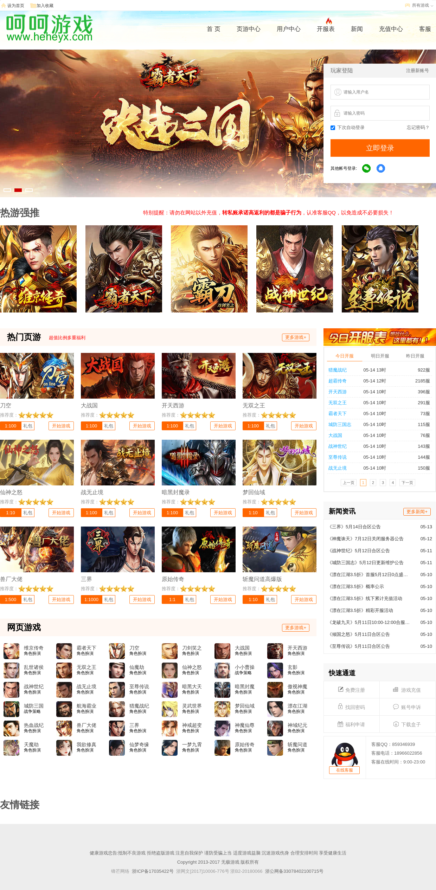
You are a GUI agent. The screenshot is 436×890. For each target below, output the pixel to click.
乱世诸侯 (34, 667)
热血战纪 (34, 725)
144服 (421, 457)
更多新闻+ (417, 511)
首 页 (213, 29)
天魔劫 (31, 744)
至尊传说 (337, 457)
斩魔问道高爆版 (297, 745)
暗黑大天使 (192, 687)
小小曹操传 (245, 667)
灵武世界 (192, 706)
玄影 (292, 667)
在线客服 (344, 770)
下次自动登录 (348, 127)
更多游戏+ (295, 337)
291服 (421, 402)
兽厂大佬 (86, 725)
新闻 (357, 29)
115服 (421, 424)
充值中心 (391, 29)
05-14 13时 (375, 370)
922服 (421, 370)
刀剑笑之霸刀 (192, 648)
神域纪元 (297, 725)
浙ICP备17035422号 (153, 871)
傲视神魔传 (297, 687)
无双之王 (337, 402)
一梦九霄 (192, 744)
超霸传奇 (337, 380)
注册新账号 (417, 70)
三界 (134, 725)
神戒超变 (192, 725)
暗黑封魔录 (245, 687)
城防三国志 (339, 424)
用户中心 (289, 29)
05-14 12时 (375, 380)
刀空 (134, 648)
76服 (422, 435)
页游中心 (249, 29)
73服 (422, 413)
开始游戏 (61, 425)
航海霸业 (86, 706)
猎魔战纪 (337, 370)
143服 (421, 446)
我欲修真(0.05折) (86, 745)
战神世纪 (337, 446)
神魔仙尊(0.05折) (245, 725)
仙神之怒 (192, 667)
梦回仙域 (245, 706)
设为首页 (15, 5)
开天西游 (337, 391)
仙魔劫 (136, 667)
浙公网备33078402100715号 (294, 871)
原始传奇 (245, 744)
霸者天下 (337, 413)
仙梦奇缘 (139, 744)
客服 (425, 29)
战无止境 (337, 468)
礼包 (27, 425)
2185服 (419, 380)
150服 (421, 468)
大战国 (335, 435)
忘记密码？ (418, 127)
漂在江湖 (297, 706)
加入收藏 (45, 5)
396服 (421, 391)
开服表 (326, 28)
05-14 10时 (375, 391)
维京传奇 (34, 648)
